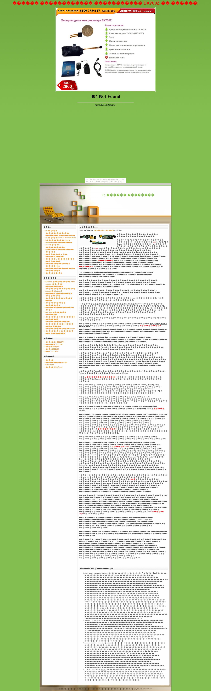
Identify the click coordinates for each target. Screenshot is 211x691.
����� (49, 360)
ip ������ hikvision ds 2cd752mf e (60, 238)
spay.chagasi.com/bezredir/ (143, 689)
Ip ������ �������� (128, 195)
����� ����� (53, 273)
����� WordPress (53, 367)
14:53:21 (101, 620)
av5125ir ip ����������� (58, 242)
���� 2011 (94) (52, 347)
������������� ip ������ (97, 391)
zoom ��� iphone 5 (53, 291)
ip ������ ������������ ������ (115, 304)
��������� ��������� (60, 317)
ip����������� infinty (57, 240)
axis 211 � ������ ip (93, 477)
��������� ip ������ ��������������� (132, 292)
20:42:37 (103, 669)
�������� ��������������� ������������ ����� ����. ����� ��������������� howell (60, 324)
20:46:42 (105, 573)
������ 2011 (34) (53, 344)
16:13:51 (109, 643)
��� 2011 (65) (51, 351)
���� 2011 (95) (52, 349)
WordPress (49, 365)
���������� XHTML (56, 362)
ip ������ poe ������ (104, 230)
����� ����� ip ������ (111, 274)
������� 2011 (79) (54, 342)
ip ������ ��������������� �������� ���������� (60, 233)
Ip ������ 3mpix (89, 227)
